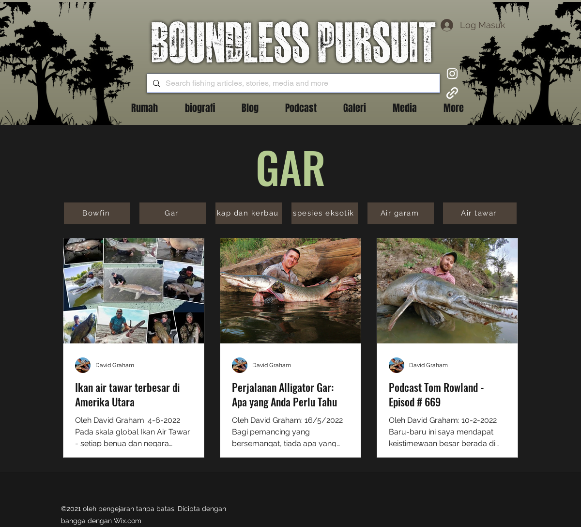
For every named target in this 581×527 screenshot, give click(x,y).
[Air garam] (400, 213)
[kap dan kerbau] (248, 213)
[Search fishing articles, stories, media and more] (292, 83)
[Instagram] (452, 73)
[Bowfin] (97, 213)
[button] (250, 108)
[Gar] (172, 213)
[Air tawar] (480, 213)
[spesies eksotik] (324, 213)
